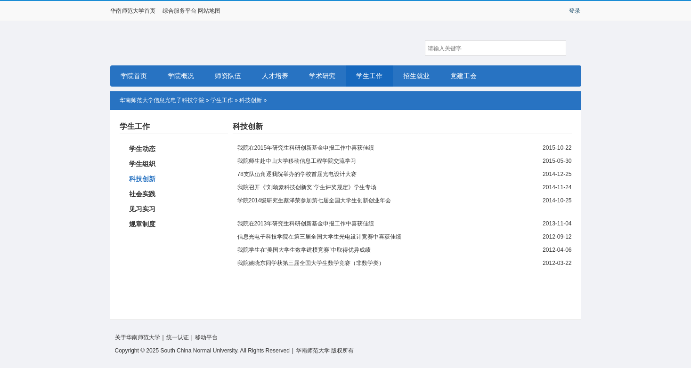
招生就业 (416, 76)
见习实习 (142, 209)
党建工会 (463, 76)
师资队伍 (228, 76)
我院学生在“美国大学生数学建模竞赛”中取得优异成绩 (304, 250)
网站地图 (209, 11)
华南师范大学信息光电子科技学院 (161, 43)
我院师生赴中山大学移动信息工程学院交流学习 (296, 161)
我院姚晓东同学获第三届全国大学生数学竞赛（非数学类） (310, 263)
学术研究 (322, 76)
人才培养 (275, 76)
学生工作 (369, 76)
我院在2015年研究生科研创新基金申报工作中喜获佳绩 (305, 147)
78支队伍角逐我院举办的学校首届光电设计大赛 (297, 174)
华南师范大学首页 (132, 11)
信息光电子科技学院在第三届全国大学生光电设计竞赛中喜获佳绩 (319, 236)
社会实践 (142, 194)
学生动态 (142, 148)
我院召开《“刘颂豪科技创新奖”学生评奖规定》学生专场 (307, 187)
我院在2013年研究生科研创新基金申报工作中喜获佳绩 (305, 223)
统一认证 (177, 337)
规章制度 (142, 224)
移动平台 (206, 337)
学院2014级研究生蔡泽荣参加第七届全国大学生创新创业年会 (314, 200)
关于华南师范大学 (137, 337)
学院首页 (134, 76)
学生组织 (142, 164)
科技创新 (250, 100)
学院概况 (181, 76)
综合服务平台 (179, 11)
